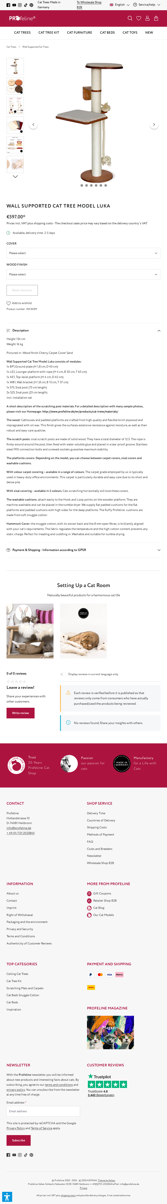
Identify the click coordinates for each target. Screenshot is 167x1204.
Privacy (83, 1188)
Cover (12, 243)
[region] (83, 124)
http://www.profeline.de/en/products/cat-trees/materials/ (80, 411)
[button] (83, 330)
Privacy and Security (20, 929)
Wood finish (17, 264)
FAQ (90, 842)
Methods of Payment (100, 834)
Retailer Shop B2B (105, 901)
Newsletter (94, 856)
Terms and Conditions (21, 936)
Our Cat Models (103, 915)
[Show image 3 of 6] (91, 185)
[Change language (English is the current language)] (120, 4)
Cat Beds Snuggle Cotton (23, 995)
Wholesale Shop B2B (100, 863)
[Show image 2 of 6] (86, 185)
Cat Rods (12, 1002)
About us (13, 893)
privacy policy (16, 1090)
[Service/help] (146, 4)
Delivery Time (96, 813)
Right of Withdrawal (20, 915)
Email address (16, 1102)
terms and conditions (59, 1085)
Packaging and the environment (27, 922)
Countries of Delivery (101, 820)
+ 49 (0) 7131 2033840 (21, 833)
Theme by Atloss (106, 1180)
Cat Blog (98, 908)
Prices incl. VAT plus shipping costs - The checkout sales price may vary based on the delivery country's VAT (77, 223)
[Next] (154, 124)
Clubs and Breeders (99, 849)
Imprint (12, 908)
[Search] (130, 18)
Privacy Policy (16, 1128)
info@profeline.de (19, 828)
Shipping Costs (97, 827)
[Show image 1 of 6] (81, 185)
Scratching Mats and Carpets (25, 988)
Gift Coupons (102, 893)
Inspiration (14, 1009)
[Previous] (33, 124)
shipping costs (68, 1195)
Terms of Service (41, 1128)
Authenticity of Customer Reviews (29, 943)
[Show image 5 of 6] (101, 185)
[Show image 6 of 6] (105, 185)
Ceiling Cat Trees (17, 974)
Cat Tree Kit (14, 981)
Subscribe (18, 1140)
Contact (12, 901)
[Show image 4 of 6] (96, 185)
